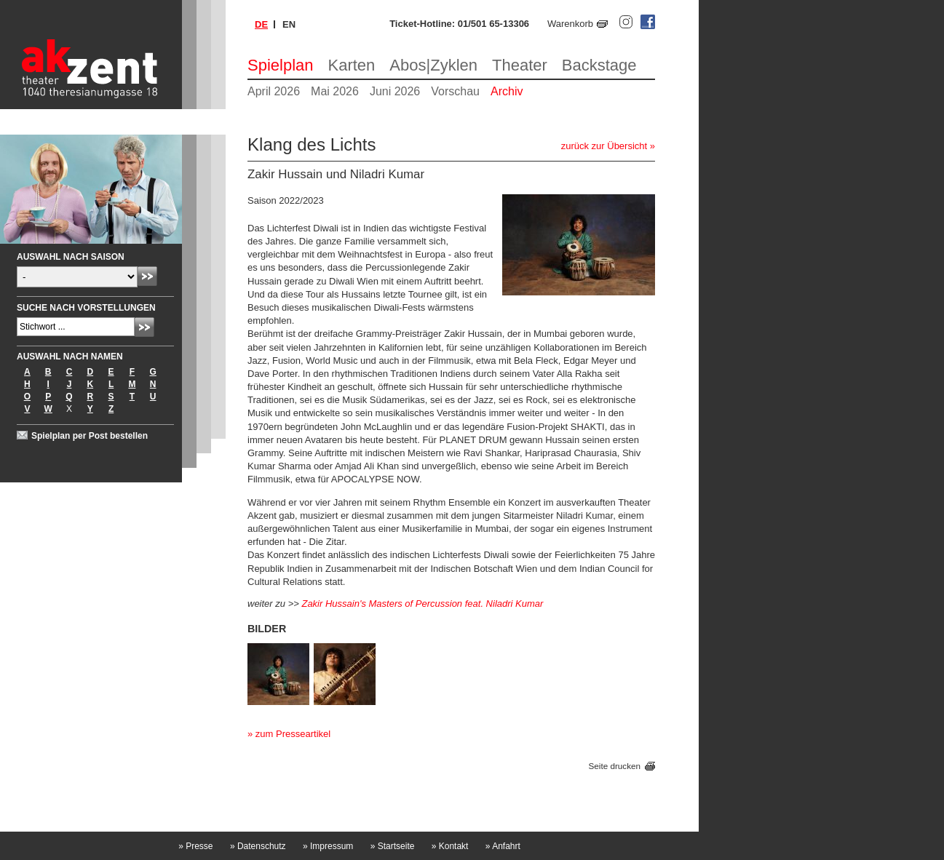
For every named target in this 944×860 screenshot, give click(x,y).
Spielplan (280, 65)
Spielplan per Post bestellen (89, 436)
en (289, 24)
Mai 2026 (335, 91)
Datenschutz (258, 846)
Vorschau (455, 91)
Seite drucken (614, 766)
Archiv (507, 91)
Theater (519, 65)
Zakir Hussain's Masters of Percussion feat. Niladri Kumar (422, 603)
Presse (195, 846)
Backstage (599, 65)
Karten (352, 65)
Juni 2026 (395, 91)
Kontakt (450, 846)
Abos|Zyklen (433, 65)
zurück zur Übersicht (604, 145)
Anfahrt (502, 846)
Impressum (328, 846)
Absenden (147, 276)
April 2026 (273, 91)
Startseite (392, 846)
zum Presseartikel (292, 733)
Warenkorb (570, 23)
